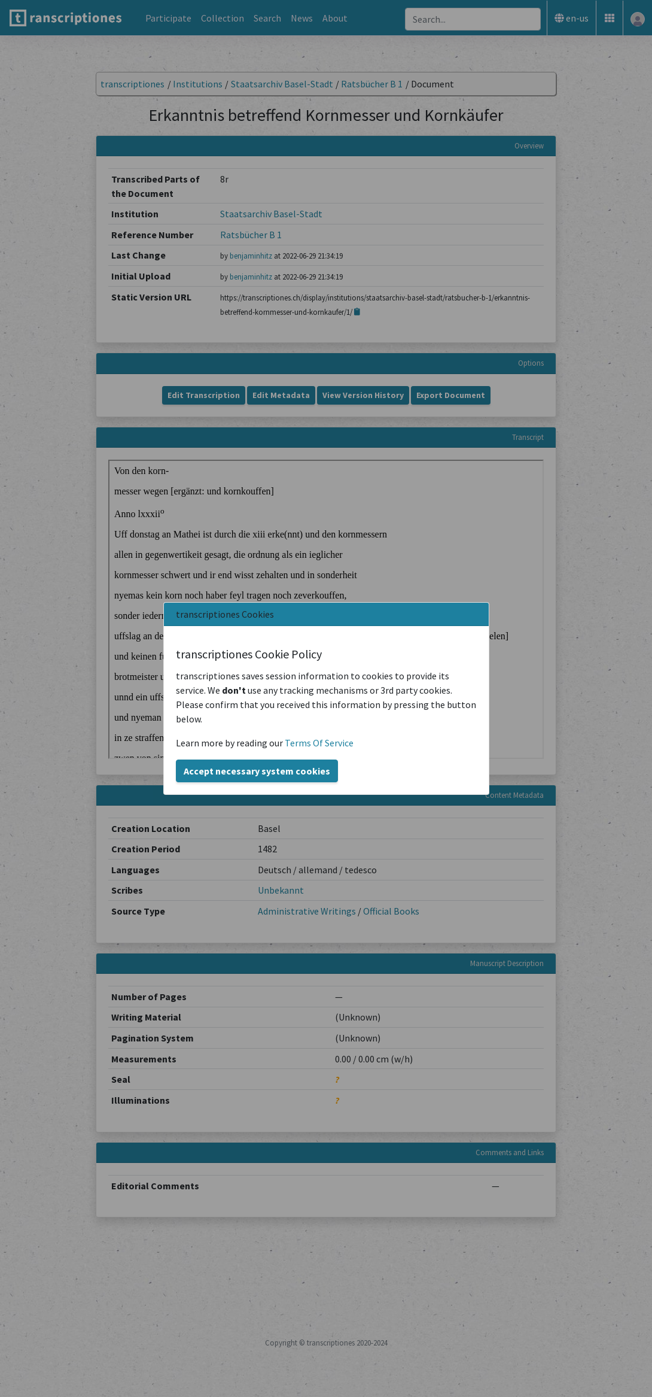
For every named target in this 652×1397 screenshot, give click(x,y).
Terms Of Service (319, 743)
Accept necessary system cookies (257, 771)
